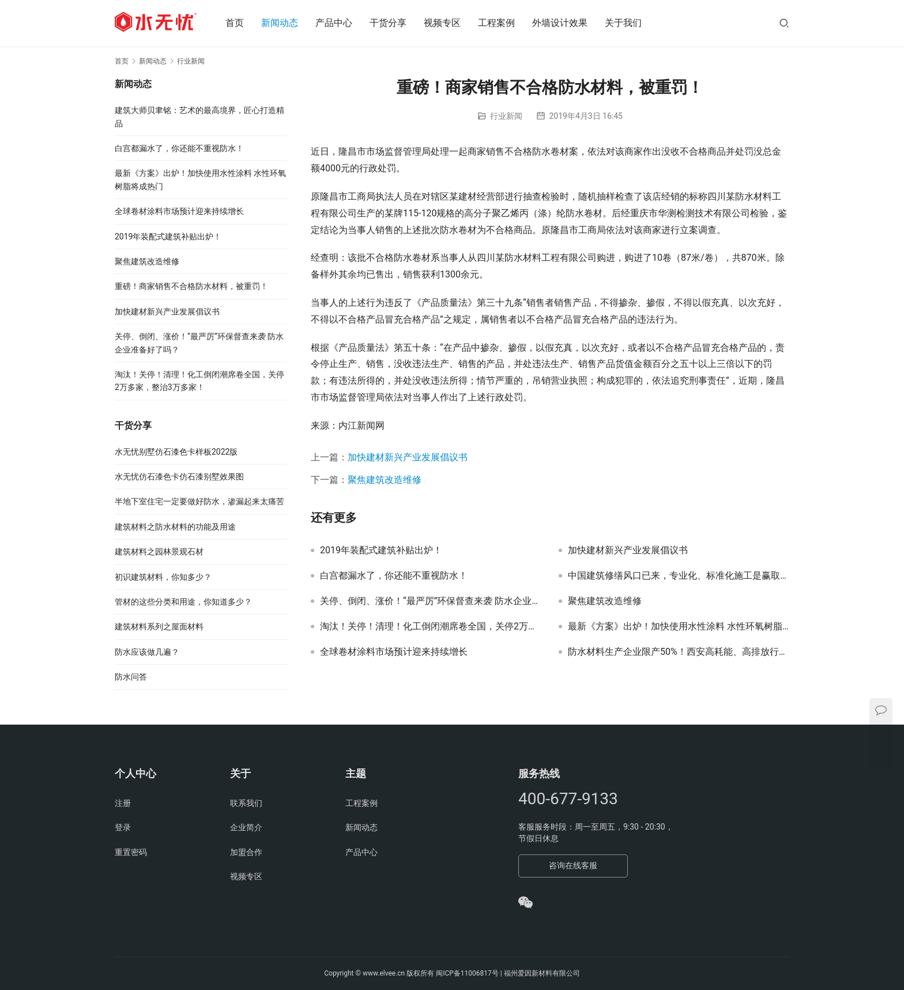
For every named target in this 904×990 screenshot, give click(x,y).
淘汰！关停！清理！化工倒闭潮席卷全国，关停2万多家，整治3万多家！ (430, 626)
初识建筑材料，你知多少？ (163, 577)
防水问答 (131, 676)
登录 (123, 827)
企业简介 (246, 827)
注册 (123, 803)
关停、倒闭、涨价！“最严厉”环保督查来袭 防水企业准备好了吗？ (430, 601)
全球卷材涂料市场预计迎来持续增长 (394, 652)
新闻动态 (283, 22)
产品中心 (337, 22)
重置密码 (131, 852)
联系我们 (246, 803)
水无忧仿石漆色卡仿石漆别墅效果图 (179, 476)
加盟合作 (246, 852)
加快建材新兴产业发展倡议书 (408, 457)
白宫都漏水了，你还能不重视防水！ (394, 576)
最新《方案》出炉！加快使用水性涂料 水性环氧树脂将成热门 (678, 626)
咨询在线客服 (573, 865)
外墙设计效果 (564, 22)
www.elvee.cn (384, 973)
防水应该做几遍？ (147, 652)
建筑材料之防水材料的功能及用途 (175, 526)
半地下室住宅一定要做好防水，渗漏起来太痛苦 (199, 501)
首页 (238, 22)
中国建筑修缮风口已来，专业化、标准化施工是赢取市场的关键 (678, 576)
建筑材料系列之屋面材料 (159, 626)
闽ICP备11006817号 (467, 973)
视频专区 (446, 22)
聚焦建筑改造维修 (384, 479)
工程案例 (500, 22)
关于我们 (627, 22)
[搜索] (784, 23)
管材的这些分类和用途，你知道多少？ (183, 601)
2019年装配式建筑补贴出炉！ (381, 550)
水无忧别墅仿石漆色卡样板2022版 (176, 451)
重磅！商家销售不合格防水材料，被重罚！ (191, 286)
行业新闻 (506, 116)
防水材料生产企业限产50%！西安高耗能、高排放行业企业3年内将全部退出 (678, 652)
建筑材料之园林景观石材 (159, 551)
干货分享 (392, 22)
